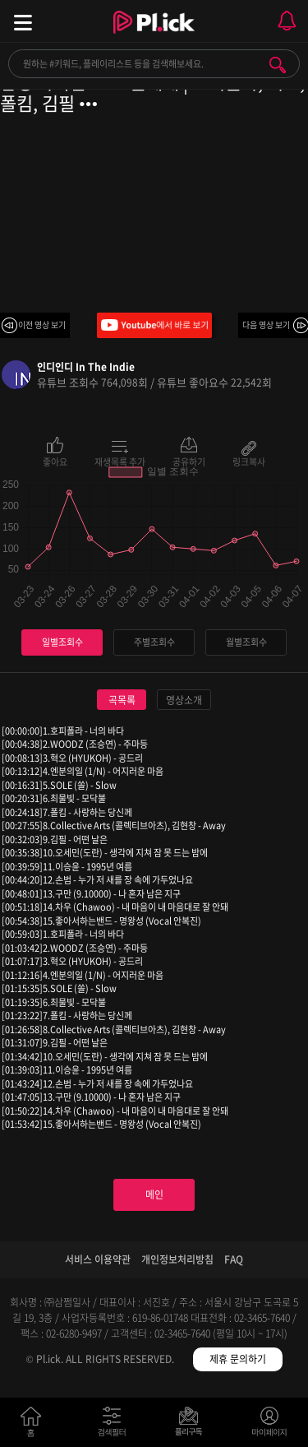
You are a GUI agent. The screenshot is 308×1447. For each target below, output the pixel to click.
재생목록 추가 (119, 460)
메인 (154, 1194)
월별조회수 (246, 642)
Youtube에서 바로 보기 (154, 325)
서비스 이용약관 (98, 1259)
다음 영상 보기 (266, 324)
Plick (154, 37)
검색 (278, 65)
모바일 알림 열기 (287, 21)
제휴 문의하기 (237, 1359)
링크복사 (248, 460)
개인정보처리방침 (177, 1259)
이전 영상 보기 (42, 324)
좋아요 (55, 460)
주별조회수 (154, 642)
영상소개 (184, 700)
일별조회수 (62, 642)
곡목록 (122, 700)
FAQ (233, 1259)
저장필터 (192, 1425)
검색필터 (115, 1425)
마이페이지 (269, 1425)
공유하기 (188, 460)
